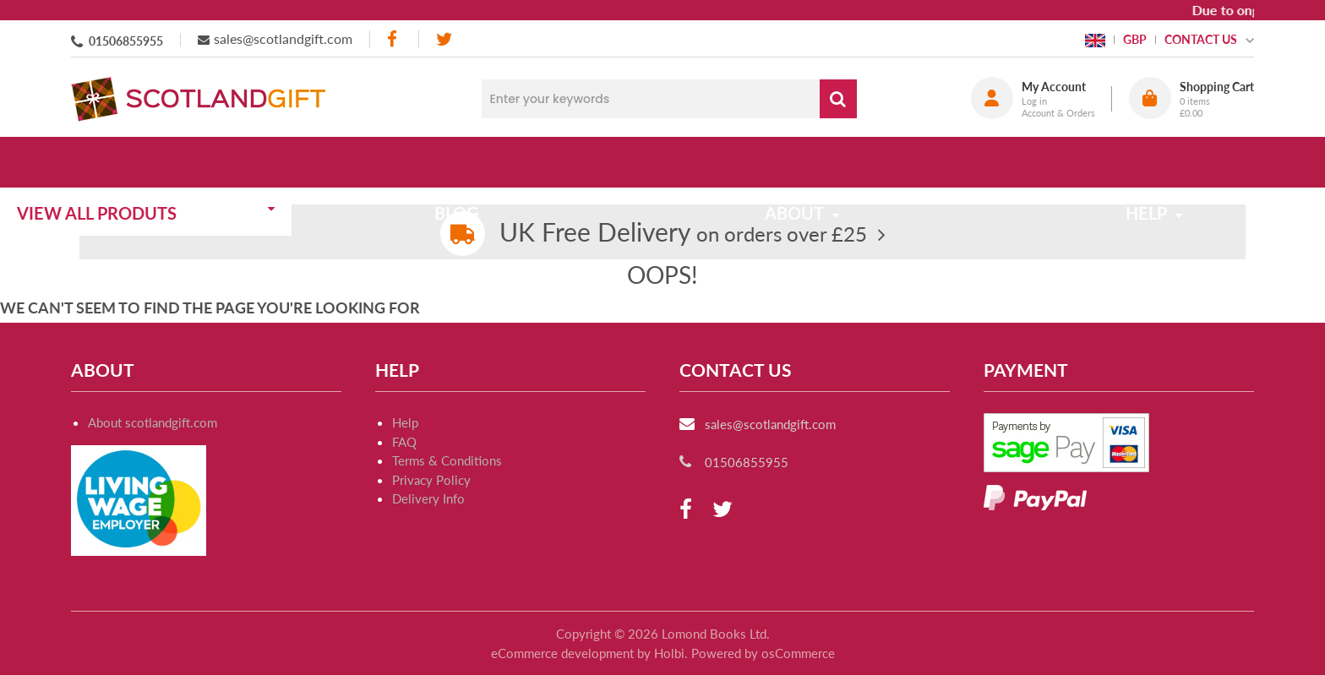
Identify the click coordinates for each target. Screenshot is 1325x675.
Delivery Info (428, 498)
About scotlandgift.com (152, 422)
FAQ (404, 441)
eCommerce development (562, 653)
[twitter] (444, 39)
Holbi (669, 653)
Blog (504, 162)
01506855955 (126, 41)
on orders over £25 (683, 233)
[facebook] (393, 39)
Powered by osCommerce (763, 653)
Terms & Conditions (447, 460)
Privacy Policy (431, 479)
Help (405, 422)
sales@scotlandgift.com (283, 38)
